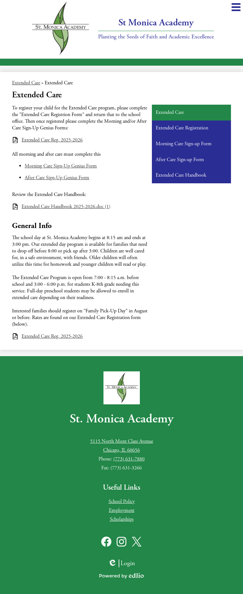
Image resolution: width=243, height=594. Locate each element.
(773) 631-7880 (129, 459)
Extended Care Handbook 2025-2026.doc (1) (66, 207)
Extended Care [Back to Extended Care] (26, 83)
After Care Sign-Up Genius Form (57, 177)
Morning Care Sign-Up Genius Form (61, 166)
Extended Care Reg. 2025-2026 (52, 140)
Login (121, 563)
